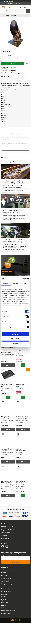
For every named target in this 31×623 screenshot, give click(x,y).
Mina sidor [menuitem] (4, 602)
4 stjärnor (7, 139)
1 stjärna (3, 139)
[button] (25, 7)
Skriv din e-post (5, 555)
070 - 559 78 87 (6, 536)
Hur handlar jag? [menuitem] (6, 591)
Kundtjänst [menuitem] (4, 597)
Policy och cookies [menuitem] (7, 608)
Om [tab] (25, 283)
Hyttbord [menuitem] (4, 575)
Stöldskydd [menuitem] (5, 581)
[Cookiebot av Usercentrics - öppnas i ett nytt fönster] (22, 279)
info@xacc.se (5, 533)
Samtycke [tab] (5, 283)
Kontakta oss (5, 538)
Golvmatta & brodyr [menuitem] (8, 570)
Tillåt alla (15, 334)
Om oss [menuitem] (3, 605)
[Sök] (28, 11)
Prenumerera (15, 562)
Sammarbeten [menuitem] (6, 614)
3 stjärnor (6, 139)
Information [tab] (15, 283)
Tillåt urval (15, 338)
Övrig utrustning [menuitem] (6, 584)
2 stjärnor (4, 139)
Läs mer (3, 157)
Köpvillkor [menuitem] (4, 594)
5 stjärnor (8, 139)
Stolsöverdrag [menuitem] (6, 578)
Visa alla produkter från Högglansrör (12, 73)
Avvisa (15, 343)
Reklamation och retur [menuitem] (8, 611)
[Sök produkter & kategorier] (17, 11)
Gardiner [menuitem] (4, 573)
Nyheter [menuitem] (3, 600)
